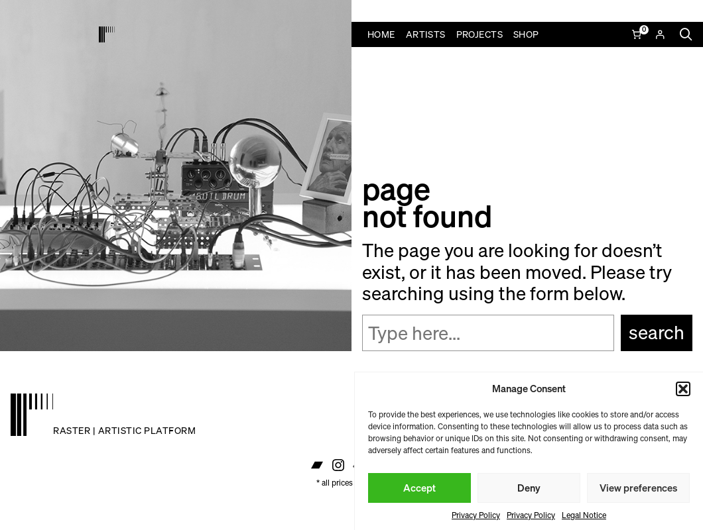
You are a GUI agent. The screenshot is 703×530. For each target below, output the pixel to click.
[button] (683, 389)
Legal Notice (584, 515)
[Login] (660, 34)
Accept (419, 487)
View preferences (638, 487)
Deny (529, 487)
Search (656, 332)
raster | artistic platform (124, 430)
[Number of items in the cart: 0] (637, 34)
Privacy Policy (476, 515)
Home (381, 34)
